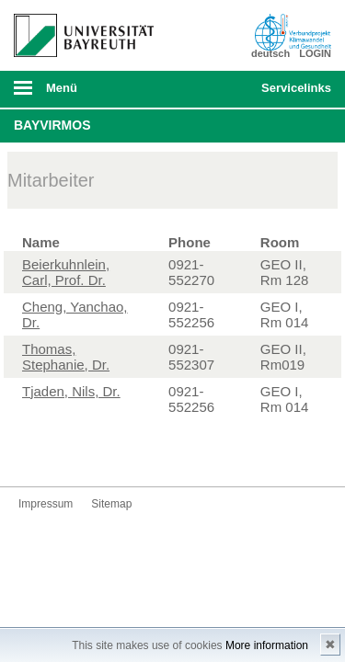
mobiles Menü (76, 94)
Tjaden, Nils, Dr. (71, 391)
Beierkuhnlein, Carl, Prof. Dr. (65, 272)
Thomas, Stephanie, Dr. (65, 356)
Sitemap (111, 503)
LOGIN (315, 53)
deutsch (270, 53)
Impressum (45, 503)
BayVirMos (52, 125)
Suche (217, 89)
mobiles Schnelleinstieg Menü (293, 94)
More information (266, 645)
